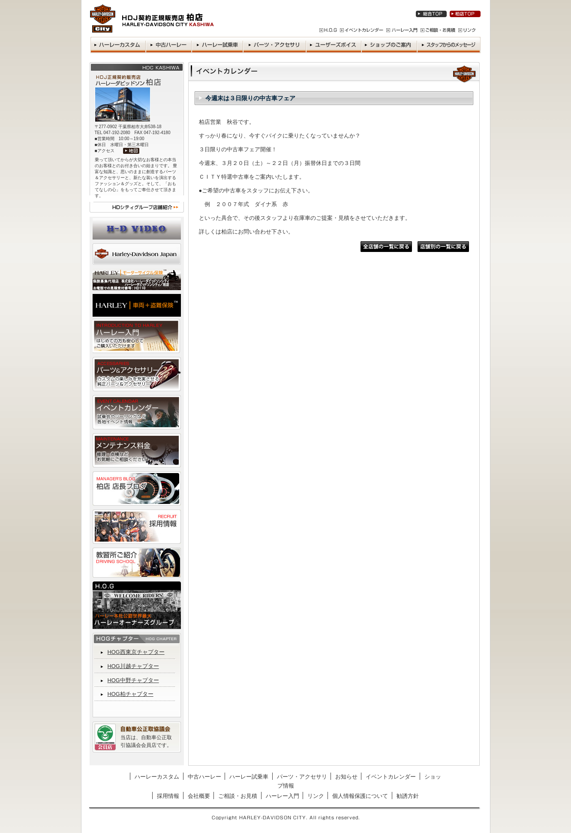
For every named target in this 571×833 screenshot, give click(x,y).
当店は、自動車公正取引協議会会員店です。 (146, 741)
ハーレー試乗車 (248, 776)
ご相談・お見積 (237, 796)
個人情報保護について (360, 796)
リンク (315, 796)
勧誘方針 (408, 796)
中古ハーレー (204, 776)
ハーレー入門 (282, 796)
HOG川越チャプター (133, 666)
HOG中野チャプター (133, 680)
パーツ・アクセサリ (302, 776)
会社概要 (199, 796)
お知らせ (346, 776)
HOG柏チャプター (130, 694)
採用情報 (168, 796)
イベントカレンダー (391, 776)
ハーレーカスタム (157, 776)
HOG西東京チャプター (136, 652)
